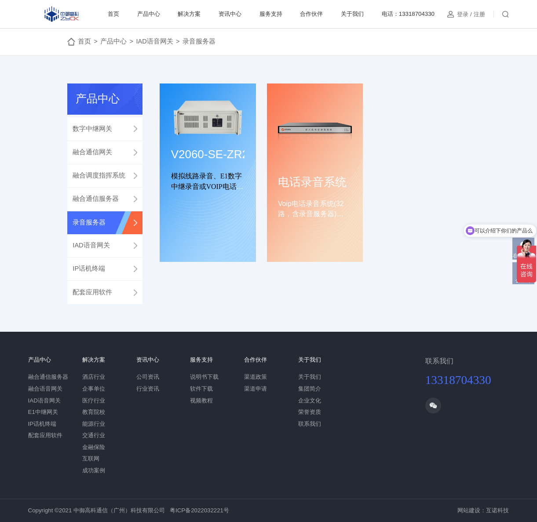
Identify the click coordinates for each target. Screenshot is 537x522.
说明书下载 (204, 376)
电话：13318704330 (408, 14)
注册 (479, 14)
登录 (462, 14)
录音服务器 (199, 41)
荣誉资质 (309, 412)
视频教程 (201, 400)
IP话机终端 (42, 423)
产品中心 (148, 14)
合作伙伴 (311, 14)
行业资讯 (147, 388)
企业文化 (309, 400)
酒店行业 (93, 376)
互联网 (90, 458)
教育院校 (93, 412)
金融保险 (93, 447)
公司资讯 (147, 376)
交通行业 (93, 435)
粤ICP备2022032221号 (199, 510)
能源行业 (93, 423)
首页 (113, 14)
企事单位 (93, 388)
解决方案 (189, 14)
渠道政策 (255, 376)
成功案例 (93, 470)
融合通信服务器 (48, 376)
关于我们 (352, 14)
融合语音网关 (45, 388)
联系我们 (309, 423)
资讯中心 (230, 14)
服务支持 (270, 14)
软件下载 (201, 388)
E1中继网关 (43, 412)
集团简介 (309, 388)
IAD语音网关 (154, 41)
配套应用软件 (45, 435)
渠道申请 (255, 388)
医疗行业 (93, 400)
